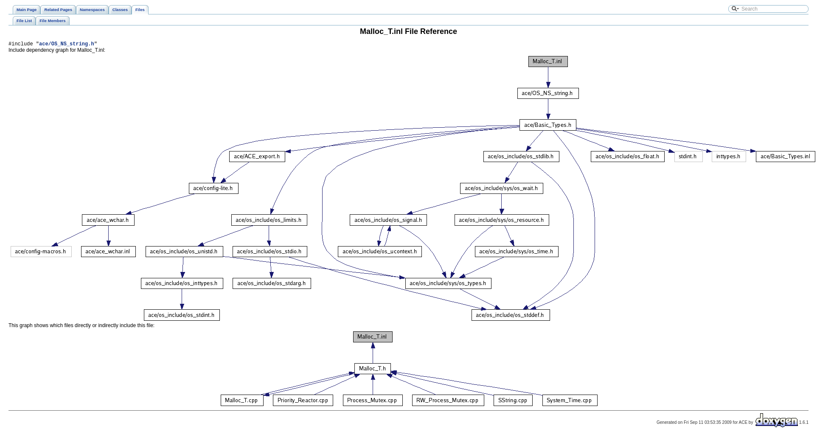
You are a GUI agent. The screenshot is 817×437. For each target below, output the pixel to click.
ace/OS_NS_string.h (66, 44)
